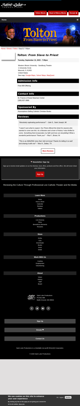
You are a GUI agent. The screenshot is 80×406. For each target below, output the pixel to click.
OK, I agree (59, 397)
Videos (40, 208)
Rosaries (40, 227)
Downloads (40, 243)
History (40, 279)
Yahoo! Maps (41, 75)
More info (22, 404)
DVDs (40, 238)
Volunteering (40, 265)
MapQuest (50, 75)
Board (40, 284)
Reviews (40, 206)
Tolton (15, 49)
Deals (40, 249)
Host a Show (40, 201)
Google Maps (30, 75)
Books (40, 245)
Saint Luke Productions (42, 354)
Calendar (40, 204)
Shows (9, 49)
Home (4, 20)
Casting (40, 261)
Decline (68, 397)
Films (40, 222)
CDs (40, 240)
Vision (40, 277)
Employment (40, 263)
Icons (40, 247)
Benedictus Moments (40, 224)
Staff (40, 282)
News (40, 199)
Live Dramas (40, 220)
